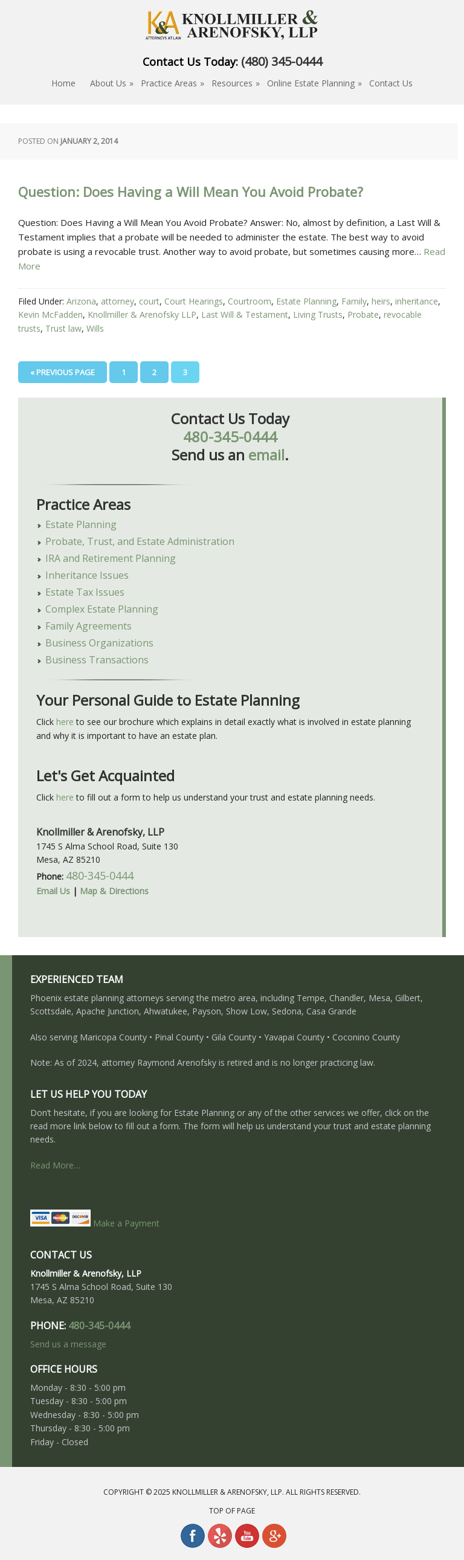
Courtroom (249, 301)
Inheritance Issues (87, 575)
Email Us (53, 891)
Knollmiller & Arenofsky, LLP (227, 1492)
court (149, 301)
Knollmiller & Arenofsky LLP (142, 314)
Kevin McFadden (50, 314)
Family (354, 301)
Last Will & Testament (244, 314)
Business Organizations (99, 642)
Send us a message (68, 1344)
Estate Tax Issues (84, 592)
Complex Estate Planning (101, 609)
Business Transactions (97, 659)
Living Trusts (318, 314)
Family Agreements (88, 626)
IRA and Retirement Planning (110, 558)
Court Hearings (193, 301)
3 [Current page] (185, 372)
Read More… (55, 1165)
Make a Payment (95, 1223)
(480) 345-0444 (281, 61)
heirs (381, 301)
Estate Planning (306, 301)
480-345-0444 (230, 436)
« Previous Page (62, 372)
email (266, 455)
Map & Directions (114, 891)
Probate (363, 314)
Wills (95, 328)
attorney (117, 301)
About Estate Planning (232, 27)
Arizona (81, 301)
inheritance (416, 301)
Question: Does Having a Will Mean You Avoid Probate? (190, 192)
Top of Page (232, 1511)
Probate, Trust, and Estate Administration (139, 541)
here (65, 721)
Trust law (63, 328)
